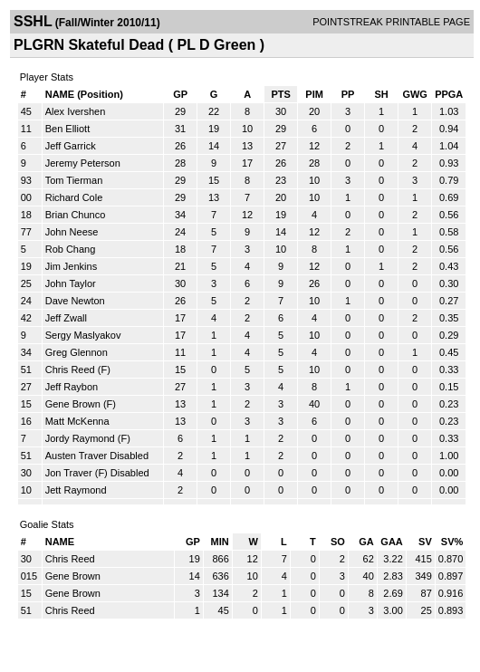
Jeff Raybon (72, 386)
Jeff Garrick (70, 145)
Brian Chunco (75, 214)
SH (381, 94)
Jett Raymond (76, 490)
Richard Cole (74, 197)
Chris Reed (70, 369)
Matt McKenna (77, 421)
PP (348, 94)
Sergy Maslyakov (83, 335)
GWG (414, 94)
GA (366, 541)
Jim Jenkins (71, 266)
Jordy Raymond (80, 438)
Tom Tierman (74, 180)
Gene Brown (73, 403)
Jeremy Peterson (82, 163)
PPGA (449, 94)
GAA (391, 541)
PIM (314, 94)
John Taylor (70, 283)
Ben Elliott (68, 128)
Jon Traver (68, 472)
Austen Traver (76, 455)
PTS (280, 94)
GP (180, 94)
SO (338, 541)
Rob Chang (70, 249)
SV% (452, 541)
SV (425, 541)
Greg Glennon (76, 352)
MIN (220, 541)
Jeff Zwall (66, 317)
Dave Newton (75, 300)
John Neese (72, 231)
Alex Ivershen (75, 111)
